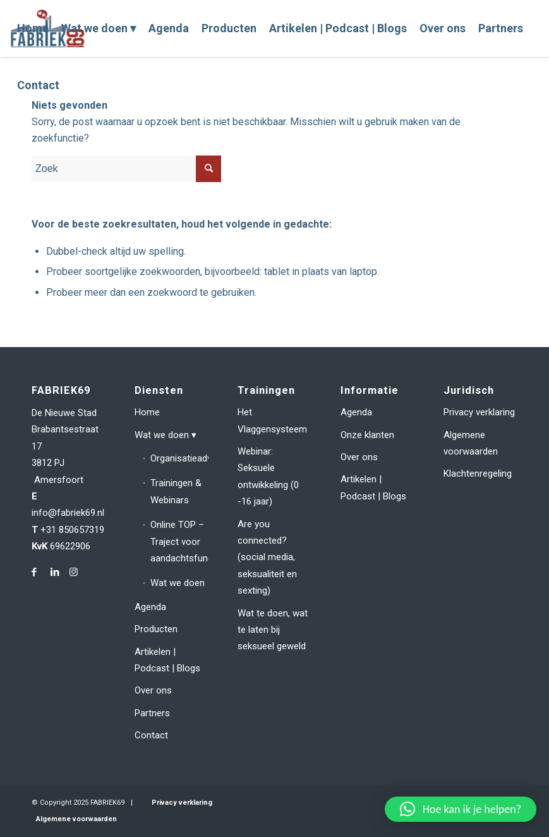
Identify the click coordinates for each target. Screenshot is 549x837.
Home (147, 412)
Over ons (153, 690)
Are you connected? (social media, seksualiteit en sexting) (267, 557)
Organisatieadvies (179, 458)
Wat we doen (162, 435)
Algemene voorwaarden (470, 443)
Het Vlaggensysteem (272, 420)
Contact (151, 735)
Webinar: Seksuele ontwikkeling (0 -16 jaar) (268, 476)
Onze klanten (367, 435)
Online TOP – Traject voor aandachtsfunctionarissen (179, 541)
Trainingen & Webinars (176, 491)
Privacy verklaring (479, 412)
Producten (156, 629)
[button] (460, 809)
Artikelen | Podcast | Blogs (167, 660)
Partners (152, 713)
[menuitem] (33, 28)
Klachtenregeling (477, 473)
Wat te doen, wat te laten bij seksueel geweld (273, 630)
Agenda (150, 607)
